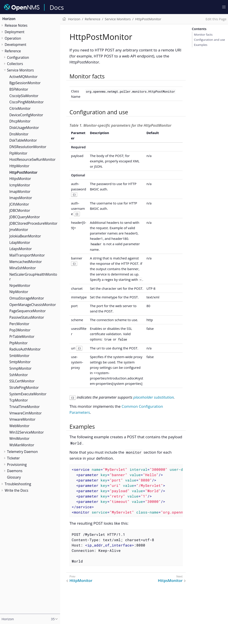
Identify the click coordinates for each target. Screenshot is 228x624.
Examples (200, 45)
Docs (57, 7)
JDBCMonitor (19, 210)
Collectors (15, 63)
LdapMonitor (19, 242)
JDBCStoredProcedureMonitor (33, 223)
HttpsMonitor (20, 178)
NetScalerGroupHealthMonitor (33, 276)
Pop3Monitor (20, 330)
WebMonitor (19, 425)
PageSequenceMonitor (27, 310)
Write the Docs (16, 490)
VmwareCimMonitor (25, 413)
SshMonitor (18, 374)
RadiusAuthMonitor (25, 349)
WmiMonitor (19, 438)
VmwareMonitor (22, 419)
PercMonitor (19, 323)
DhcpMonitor (20, 121)
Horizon (9, 18)
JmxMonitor (18, 229)
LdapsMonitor (20, 248)
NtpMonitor (18, 291)
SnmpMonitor (20, 368)
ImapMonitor (20, 191)
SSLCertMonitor (22, 381)
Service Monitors (20, 70)
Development (15, 44)
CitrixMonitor (20, 108)
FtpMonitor (18, 153)
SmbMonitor (19, 355)
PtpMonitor (18, 343)
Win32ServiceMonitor (26, 432)
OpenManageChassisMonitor (32, 304)
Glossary (14, 477)
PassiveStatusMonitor (26, 317)
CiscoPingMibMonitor (26, 102)
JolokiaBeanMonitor (25, 236)
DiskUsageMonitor (24, 127)
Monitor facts (203, 35)
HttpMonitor (19, 165)
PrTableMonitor (22, 336)
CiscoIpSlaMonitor (23, 95)
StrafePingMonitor (24, 387)
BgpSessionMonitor (25, 82)
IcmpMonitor (19, 185)
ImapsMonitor (20, 197)
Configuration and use (209, 40)
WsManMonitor (21, 445)
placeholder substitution (153, 397)
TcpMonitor (18, 400)
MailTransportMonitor (27, 255)
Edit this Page (216, 19)
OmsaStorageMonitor (26, 298)
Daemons (14, 470)
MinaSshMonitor (22, 267)
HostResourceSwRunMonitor (32, 159)
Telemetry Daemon (22, 451)
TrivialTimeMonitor (24, 406)
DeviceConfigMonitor (26, 114)
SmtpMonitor (20, 361)
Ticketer (13, 458)
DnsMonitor (18, 134)
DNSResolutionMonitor (27, 146)
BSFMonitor (18, 89)
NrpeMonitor (19, 285)
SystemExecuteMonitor (28, 394)
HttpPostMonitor (23, 172)
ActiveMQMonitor (23, 76)
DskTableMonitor (23, 140)
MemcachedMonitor (25, 261)
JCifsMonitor (19, 204)
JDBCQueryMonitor (24, 216)
